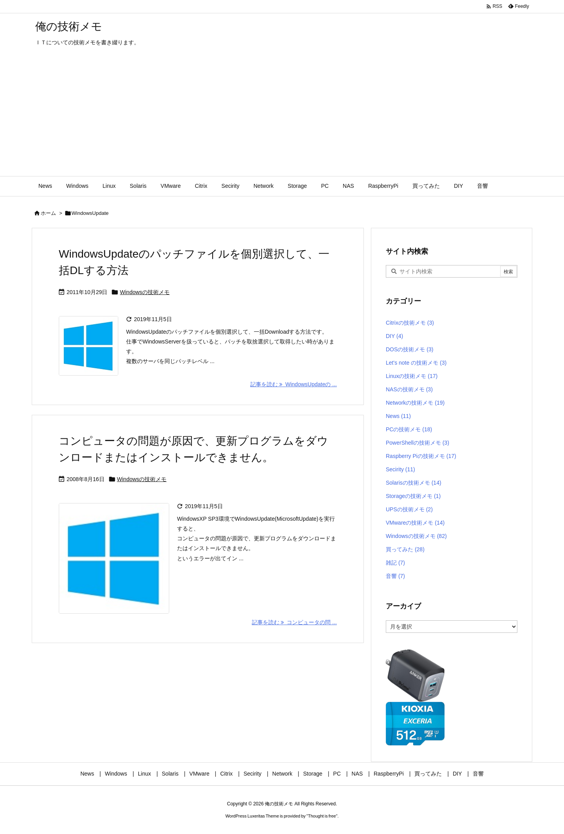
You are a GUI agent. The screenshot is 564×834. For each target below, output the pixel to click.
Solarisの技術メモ (413, 483)
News (398, 416)
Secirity (400, 469)
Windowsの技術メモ (145, 292)
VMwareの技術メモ (415, 523)
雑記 (395, 563)
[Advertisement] (282, 117)
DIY (394, 336)
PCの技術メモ (409, 429)
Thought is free (322, 816)
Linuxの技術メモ (411, 376)
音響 (395, 576)
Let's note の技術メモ (416, 363)
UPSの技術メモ (409, 509)
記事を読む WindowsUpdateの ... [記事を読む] (293, 384)
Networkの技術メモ (415, 403)
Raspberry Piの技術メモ (421, 456)
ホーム (48, 213)
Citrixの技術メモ (410, 323)
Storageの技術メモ (413, 496)
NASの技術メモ (409, 389)
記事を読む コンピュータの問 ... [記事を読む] (294, 622)
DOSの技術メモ (409, 349)
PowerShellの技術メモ (417, 443)
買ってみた (405, 549)
